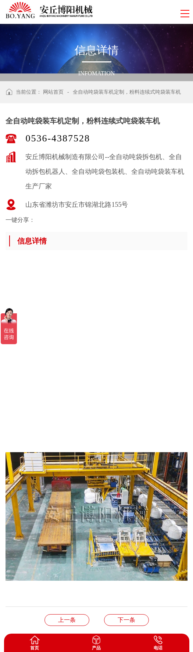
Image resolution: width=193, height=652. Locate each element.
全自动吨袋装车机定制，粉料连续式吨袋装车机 (127, 92)
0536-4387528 (57, 138)
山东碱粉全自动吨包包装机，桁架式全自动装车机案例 (126, 620)
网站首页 (53, 92)
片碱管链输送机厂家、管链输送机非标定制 (67, 620)
